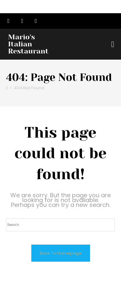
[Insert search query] (60, 224)
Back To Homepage (61, 253)
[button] (112, 44)
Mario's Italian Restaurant (28, 44)
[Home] (7, 88)
